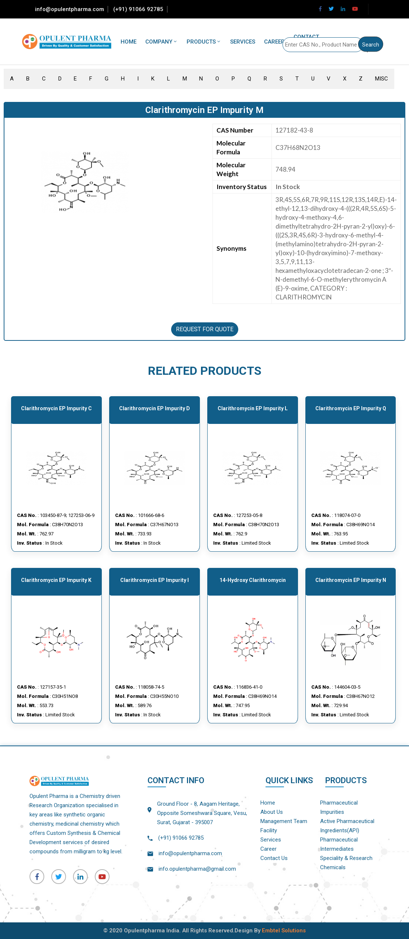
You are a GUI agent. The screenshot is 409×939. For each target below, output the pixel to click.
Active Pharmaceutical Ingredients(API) (347, 826)
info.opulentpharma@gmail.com (197, 869)
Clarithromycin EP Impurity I (154, 580)
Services (242, 41)
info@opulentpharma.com (69, 9)
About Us (271, 812)
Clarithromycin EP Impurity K (56, 580)
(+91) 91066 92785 (138, 9)
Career (274, 41)
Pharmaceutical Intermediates (339, 844)
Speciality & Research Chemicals (346, 863)
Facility (268, 830)
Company (161, 41)
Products (204, 41)
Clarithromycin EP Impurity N (350, 580)
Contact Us (274, 858)
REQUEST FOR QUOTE (204, 329)
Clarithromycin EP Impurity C (56, 408)
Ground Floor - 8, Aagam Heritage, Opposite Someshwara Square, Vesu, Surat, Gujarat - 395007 (202, 813)
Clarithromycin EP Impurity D (154, 408)
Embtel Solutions (284, 930)
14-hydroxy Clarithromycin (252, 580)
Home (128, 41)
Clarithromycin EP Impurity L (253, 408)
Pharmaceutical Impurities (339, 807)
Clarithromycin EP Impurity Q (350, 408)
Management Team (283, 821)
